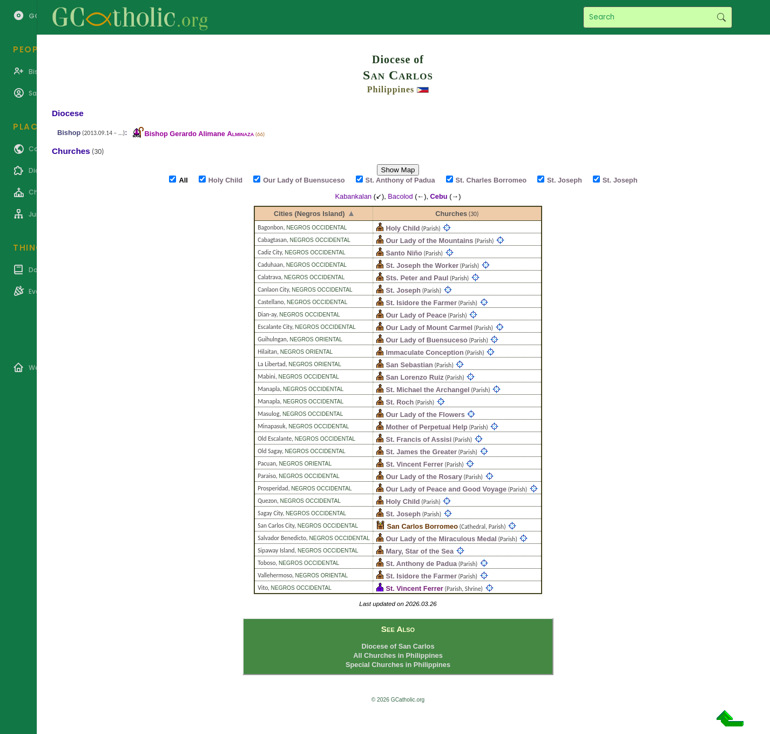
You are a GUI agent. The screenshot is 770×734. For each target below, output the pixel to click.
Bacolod (400, 196)
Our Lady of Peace (416, 315)
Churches (451, 214)
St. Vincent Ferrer (414, 464)
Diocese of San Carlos (397, 646)
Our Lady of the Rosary (424, 477)
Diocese (68, 113)
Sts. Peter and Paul (417, 278)
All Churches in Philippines (398, 655)
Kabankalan (353, 196)
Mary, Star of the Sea (420, 551)
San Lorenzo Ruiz (414, 377)
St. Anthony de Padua (421, 564)
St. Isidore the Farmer (421, 303)
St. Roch (400, 402)
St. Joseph (403, 290)
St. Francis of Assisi (418, 439)
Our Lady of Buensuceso (426, 340)
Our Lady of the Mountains (429, 241)
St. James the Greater (421, 452)
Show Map (398, 170)
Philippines (390, 89)
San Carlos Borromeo (422, 526)
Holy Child (403, 228)
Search (721, 17)
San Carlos (398, 75)
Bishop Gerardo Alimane (199, 134)
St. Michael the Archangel (427, 390)
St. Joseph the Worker (422, 265)
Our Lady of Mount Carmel (429, 328)
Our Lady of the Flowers (425, 414)
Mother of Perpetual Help (426, 427)
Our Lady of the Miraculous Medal (441, 539)
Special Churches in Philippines (398, 665)
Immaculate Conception (424, 352)
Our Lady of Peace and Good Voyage (446, 489)
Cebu (439, 196)
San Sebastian (409, 365)
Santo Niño (404, 253)
